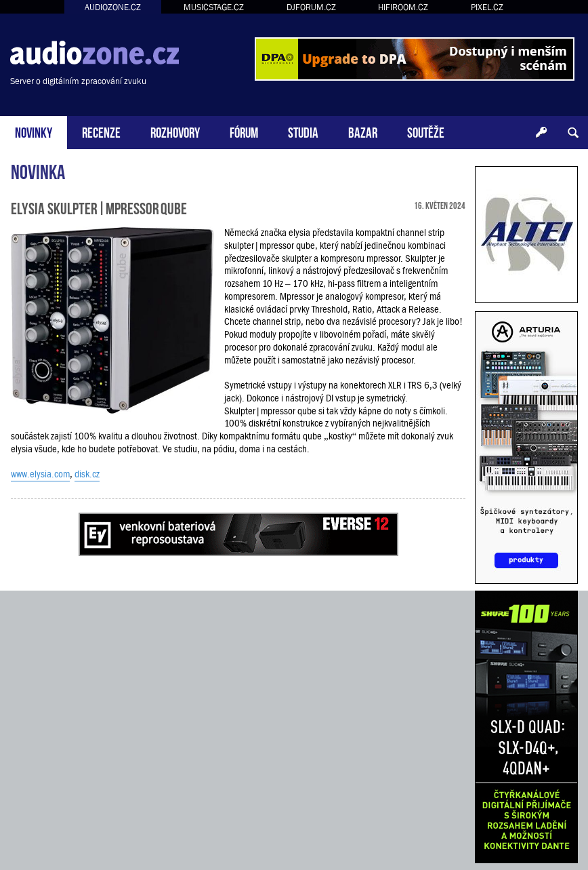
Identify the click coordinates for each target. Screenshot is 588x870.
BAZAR (362, 131)
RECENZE (101, 131)
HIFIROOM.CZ (403, 7)
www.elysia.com (40, 474)
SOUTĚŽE (425, 131)
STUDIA (303, 131)
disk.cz (87, 474)
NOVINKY (33, 131)
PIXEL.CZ (487, 7)
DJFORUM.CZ (311, 7)
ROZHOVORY (175, 131)
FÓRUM (244, 131)
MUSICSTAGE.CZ (214, 7)
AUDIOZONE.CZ (113, 7)
